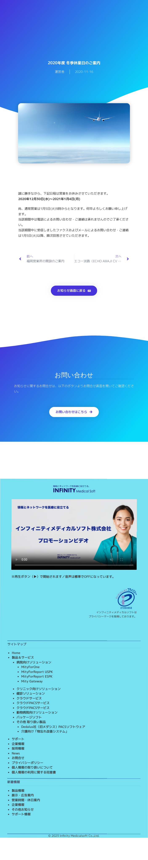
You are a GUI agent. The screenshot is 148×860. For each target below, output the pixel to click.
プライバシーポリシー (27, 763)
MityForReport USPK (37, 672)
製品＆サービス (23, 657)
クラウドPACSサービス (32, 703)
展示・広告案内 (23, 795)
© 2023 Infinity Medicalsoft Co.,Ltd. (73, 836)
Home (16, 653)
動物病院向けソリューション (36, 712)
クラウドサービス (29, 698)
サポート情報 (21, 814)
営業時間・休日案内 (26, 800)
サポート (18, 739)
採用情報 (18, 748)
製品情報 (18, 790)
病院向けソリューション (34, 662)
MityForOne (30, 667)
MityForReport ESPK (37, 676)
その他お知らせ (23, 809)
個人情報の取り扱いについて (32, 767)
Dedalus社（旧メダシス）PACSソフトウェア (53, 727)
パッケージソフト (29, 717)
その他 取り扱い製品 (31, 722)
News (16, 753)
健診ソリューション (31, 693)
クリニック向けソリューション (39, 689)
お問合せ (18, 758)
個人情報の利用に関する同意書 (34, 772)
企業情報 (18, 744)
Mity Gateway (32, 681)
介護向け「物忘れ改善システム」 (45, 731)
